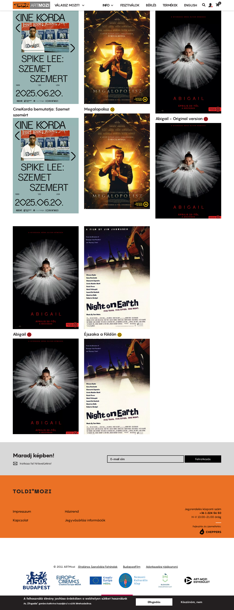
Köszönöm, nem (191, 602)
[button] (212, 5)
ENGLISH (190, 5)
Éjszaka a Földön (100, 334)
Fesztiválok (130, 5)
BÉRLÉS (151, 5)
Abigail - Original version (179, 118)
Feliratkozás (203, 459)
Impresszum (22, 511)
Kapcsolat (20, 520)
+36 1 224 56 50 (210, 512)
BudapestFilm (131, 566)
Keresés (205, 5)
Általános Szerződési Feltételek (98, 566)
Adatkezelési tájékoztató (162, 566)
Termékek (170, 5)
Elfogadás (154, 602)
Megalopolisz (96, 109)
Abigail (19, 334)
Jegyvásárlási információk (85, 520)
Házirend (72, 511)
